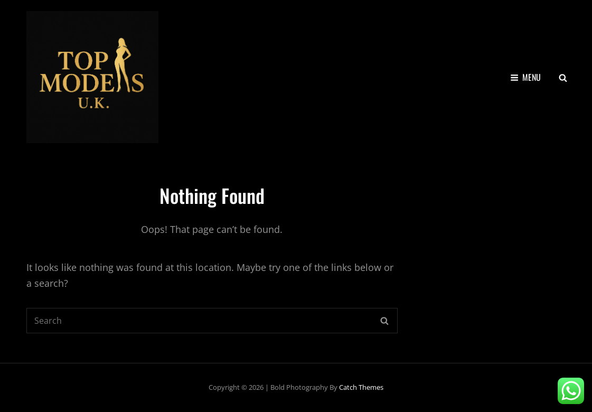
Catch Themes (361, 387)
